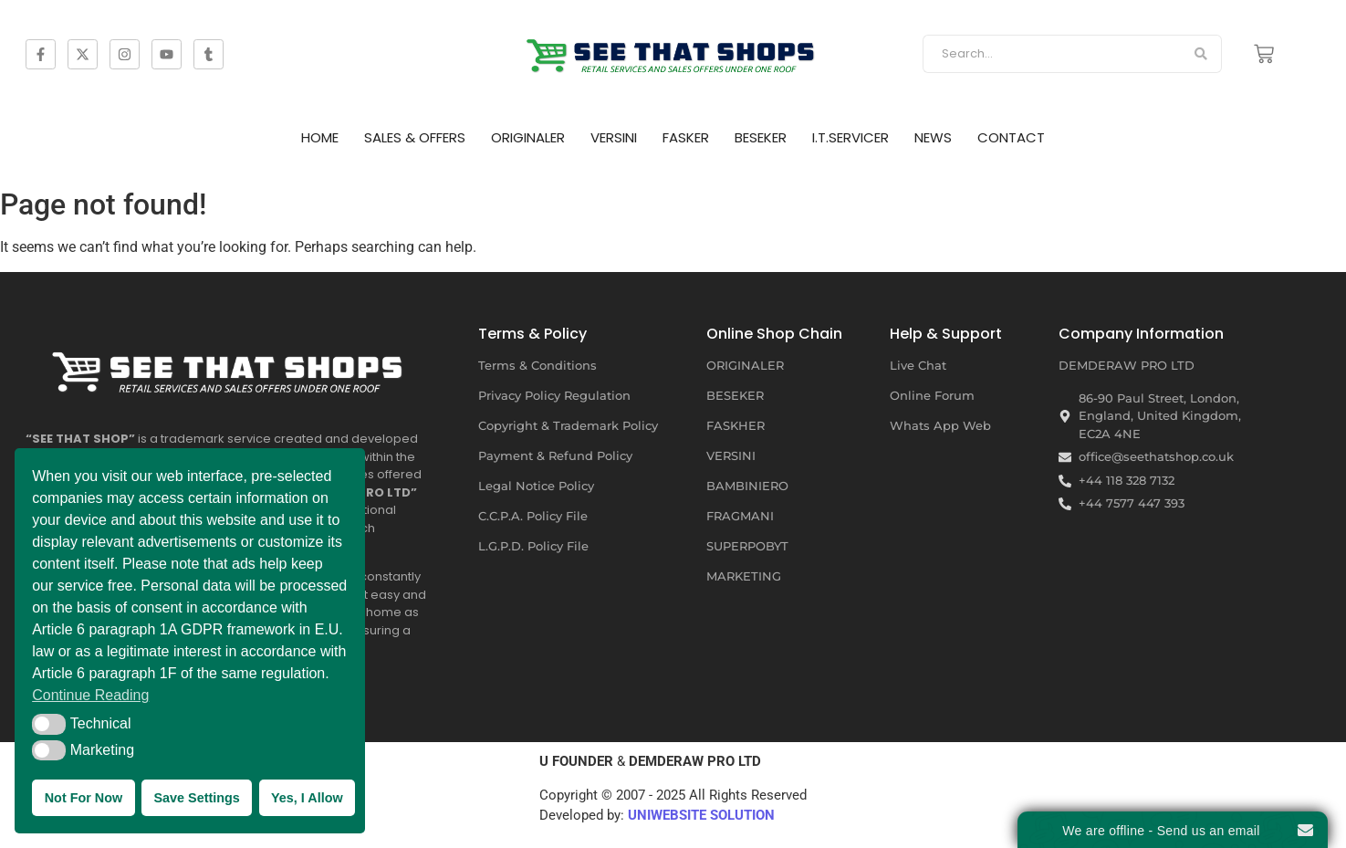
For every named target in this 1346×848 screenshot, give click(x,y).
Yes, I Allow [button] (307, 797)
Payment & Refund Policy (555, 455)
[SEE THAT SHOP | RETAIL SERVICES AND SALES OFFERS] (673, 50)
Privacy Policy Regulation (554, 395)
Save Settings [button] (196, 797)
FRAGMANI (740, 515)
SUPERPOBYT (747, 546)
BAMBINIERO (747, 485)
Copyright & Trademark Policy (568, 425)
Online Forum (932, 395)
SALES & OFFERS (414, 137)
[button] (49, 724)
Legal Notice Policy (536, 485)
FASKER (686, 137)
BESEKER (761, 137)
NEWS (933, 137)
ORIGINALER (528, 137)
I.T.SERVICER (850, 137)
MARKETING (743, 576)
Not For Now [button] (84, 797)
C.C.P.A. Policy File (533, 515)
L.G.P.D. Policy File (533, 546)
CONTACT (1011, 137)
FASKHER (735, 425)
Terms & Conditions (537, 365)
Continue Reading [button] (90, 695)
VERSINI (613, 137)
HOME (320, 137)
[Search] (1052, 54)
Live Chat (918, 365)
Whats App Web (940, 425)
